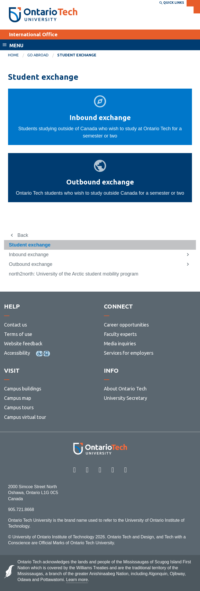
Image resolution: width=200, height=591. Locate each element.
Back (22, 235)
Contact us (15, 324)
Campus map (17, 398)
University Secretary (125, 398)
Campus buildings (22, 388)
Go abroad (38, 55)
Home (13, 55)
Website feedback (23, 343)
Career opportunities (126, 324)
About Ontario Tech (125, 388)
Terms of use (18, 334)
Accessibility (17, 353)
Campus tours (19, 407)
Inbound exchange (29, 254)
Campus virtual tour (25, 417)
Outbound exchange (30, 264)
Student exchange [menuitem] (76, 55)
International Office (33, 34)
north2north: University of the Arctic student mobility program (73, 274)
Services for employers (128, 353)
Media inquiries (120, 343)
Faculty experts (120, 334)
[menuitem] (17, 55)
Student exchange (29, 245)
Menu (16, 45)
